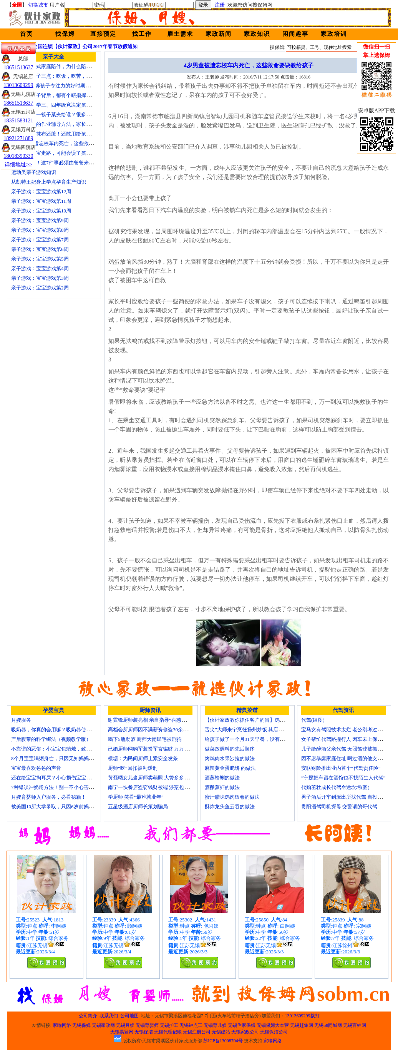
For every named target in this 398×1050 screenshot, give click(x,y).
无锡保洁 (143, 1032)
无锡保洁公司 (274, 1032)
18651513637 (18, 67)
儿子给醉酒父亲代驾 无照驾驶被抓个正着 (346, 749)
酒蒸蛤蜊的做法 (222, 778)
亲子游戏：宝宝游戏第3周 (40, 278)
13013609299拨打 (302, 1015)
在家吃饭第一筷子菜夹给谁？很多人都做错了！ (63, 114)
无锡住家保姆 (241, 1025)
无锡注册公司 (197, 1032)
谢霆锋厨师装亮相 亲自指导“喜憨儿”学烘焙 (156, 720)
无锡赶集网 (301, 1025)
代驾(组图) (313, 720)
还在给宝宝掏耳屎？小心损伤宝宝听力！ (56, 778)
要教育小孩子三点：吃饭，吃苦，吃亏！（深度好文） (71, 76)
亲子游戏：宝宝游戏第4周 (40, 268)
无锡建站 (221, 1032)
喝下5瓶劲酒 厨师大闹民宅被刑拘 (145, 739)
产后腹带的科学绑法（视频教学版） (51, 739)
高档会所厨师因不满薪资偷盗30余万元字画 (155, 729)
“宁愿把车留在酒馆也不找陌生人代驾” (343, 778)
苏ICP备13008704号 (223, 1040)
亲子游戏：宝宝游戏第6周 (40, 249)
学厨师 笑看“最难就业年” (136, 797)
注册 (220, 5)
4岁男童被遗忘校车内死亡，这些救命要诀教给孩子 (67, 143)
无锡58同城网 (328, 1025)
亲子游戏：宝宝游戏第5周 (40, 259)
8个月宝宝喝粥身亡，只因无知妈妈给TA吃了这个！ (68, 758)
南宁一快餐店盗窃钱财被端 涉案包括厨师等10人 (161, 787)
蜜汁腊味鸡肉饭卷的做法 (232, 797)
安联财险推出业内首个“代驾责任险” (341, 768)
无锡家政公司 (245, 1032)
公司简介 (88, 1015)
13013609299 (18, 85)
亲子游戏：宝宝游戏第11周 (41, 201)
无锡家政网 (103, 1025)
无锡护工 (169, 1025)
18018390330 (18, 156)
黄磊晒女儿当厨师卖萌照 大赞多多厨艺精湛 (156, 778)
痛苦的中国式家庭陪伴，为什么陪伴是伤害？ (61, 66)
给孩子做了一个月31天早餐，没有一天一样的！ (257, 739)
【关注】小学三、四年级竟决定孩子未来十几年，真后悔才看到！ (83, 105)
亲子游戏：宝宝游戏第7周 (40, 239)
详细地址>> (18, 164)
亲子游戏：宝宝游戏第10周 (41, 211)
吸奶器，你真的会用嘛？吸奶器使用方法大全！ (63, 729)
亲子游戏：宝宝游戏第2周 (40, 288)
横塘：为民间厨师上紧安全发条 (143, 758)
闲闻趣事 (295, 34)
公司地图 (129, 1015)
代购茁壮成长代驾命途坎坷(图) (335, 787)
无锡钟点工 (190, 1025)
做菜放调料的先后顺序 (230, 749)
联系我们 (109, 1015)
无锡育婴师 (147, 1025)
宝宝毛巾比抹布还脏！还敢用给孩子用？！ (58, 134)
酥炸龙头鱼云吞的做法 (230, 806)
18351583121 (18, 121)
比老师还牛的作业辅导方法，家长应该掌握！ (61, 124)
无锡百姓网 (354, 1025)
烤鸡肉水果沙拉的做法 (230, 758)
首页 (26, 34)
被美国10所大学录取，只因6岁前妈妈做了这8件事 (66, 806)
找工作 (142, 34)
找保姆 (65, 34)
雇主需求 (180, 34)
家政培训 (334, 34)
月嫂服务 (21, 720)
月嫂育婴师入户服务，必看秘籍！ (48, 797)
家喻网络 (62, 1025)
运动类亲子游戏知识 (33, 172)
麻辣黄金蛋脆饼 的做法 (230, 768)
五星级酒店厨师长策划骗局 (138, 806)
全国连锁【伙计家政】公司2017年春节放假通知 (85, 46)
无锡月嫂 (125, 1025)
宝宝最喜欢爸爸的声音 (36, 768)
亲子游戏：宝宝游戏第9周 (40, 220)
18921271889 (18, 138)
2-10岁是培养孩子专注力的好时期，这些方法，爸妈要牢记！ (78, 86)
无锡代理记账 (168, 1032)
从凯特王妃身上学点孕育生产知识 (48, 182)
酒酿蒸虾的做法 (222, 787)
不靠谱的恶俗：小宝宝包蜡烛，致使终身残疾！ (63, 749)
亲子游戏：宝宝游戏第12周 (41, 191)
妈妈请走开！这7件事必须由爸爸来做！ (55, 163)
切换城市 (38, 5)
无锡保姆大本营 (273, 1025)
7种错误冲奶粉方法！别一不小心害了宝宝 (57, 787)
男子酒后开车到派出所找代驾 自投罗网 (344, 797)
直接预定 (103, 34)
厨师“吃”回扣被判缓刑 (133, 768)
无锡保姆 (81, 1025)
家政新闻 (219, 34)
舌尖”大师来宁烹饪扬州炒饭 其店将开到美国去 (256, 729)
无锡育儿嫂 (215, 1025)
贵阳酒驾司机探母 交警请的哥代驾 (339, 806)
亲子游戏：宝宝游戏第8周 (40, 230)
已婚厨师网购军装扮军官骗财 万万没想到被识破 (161, 749)
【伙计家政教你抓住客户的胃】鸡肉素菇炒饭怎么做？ (265, 720)
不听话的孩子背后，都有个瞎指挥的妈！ (56, 95)
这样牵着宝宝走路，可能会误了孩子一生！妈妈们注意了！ (76, 153)
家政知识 (257, 34)
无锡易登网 (121, 1032)
